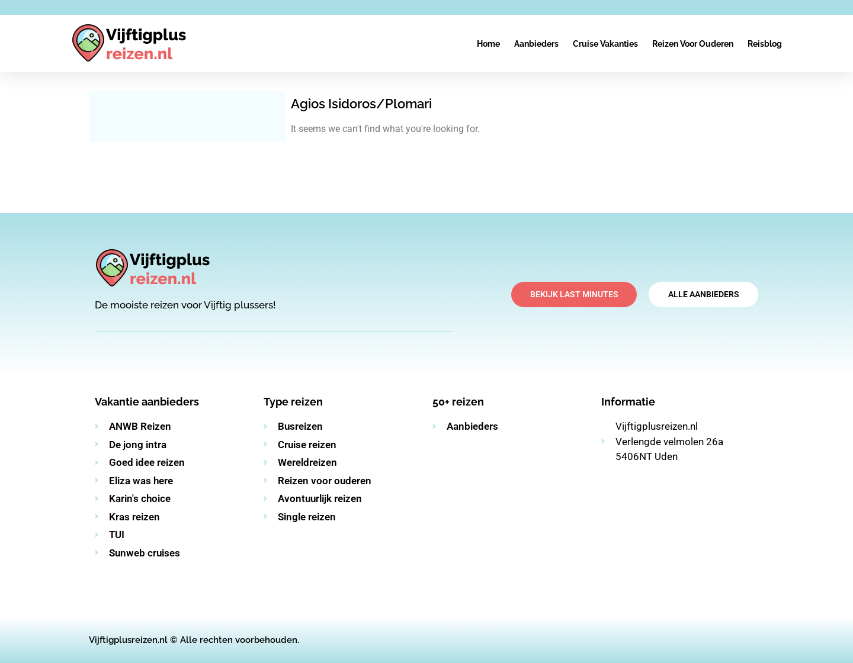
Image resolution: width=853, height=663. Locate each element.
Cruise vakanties (605, 44)
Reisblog (765, 44)
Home (488, 44)
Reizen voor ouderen (692, 44)
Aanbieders (536, 44)
